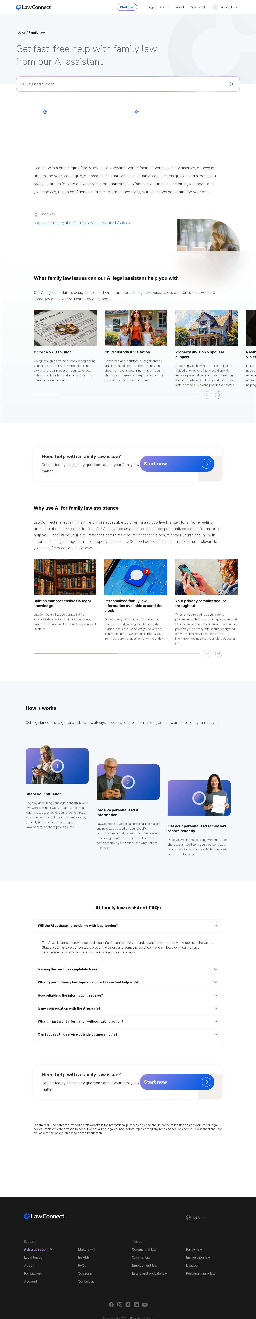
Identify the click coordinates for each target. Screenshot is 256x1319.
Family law (194, 1249)
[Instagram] (119, 1304)
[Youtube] (145, 1304)
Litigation (192, 1265)
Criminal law (141, 1257)
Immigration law (198, 1257)
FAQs (82, 1265)
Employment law (144, 1265)
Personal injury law (200, 1273)
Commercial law (144, 1249)
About (28, 1265)
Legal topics (33, 1257)
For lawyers (33, 1273)
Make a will (86, 1249)
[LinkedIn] (136, 1304)
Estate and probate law (149, 1273)
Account (30, 1281)
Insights (84, 1257)
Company (85, 1273)
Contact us (86, 1281)
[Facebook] (111, 1304)
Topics (21, 32)
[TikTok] (128, 1304)
